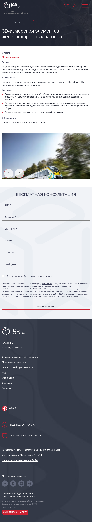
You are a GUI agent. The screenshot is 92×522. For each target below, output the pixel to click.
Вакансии (6, 388)
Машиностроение (11, 57)
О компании (8, 378)
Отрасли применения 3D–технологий (20, 357)
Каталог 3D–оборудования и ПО (18, 367)
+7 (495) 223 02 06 (12, 347)
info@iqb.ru (8, 343)
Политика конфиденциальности (18, 493)
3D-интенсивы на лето (15, 512)
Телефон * (10, 253)
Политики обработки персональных (39, 294)
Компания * (10, 217)
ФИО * (8, 205)
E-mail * (8, 241)
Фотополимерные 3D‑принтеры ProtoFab (22, 455)
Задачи (5, 372)
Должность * (11, 229)
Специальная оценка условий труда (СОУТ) (19, 504)
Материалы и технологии (14, 362)
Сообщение (10, 264)
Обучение (7, 383)
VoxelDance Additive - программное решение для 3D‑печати (31, 450)
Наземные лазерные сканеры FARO (20, 460)
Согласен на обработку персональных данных (29, 276)
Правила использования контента (19, 497)
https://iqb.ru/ (47, 284)
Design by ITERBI (9, 507)
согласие (5, 296)
